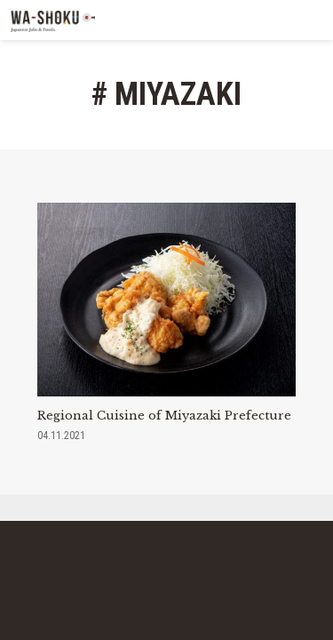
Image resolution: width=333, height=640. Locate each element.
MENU (313, 20)
